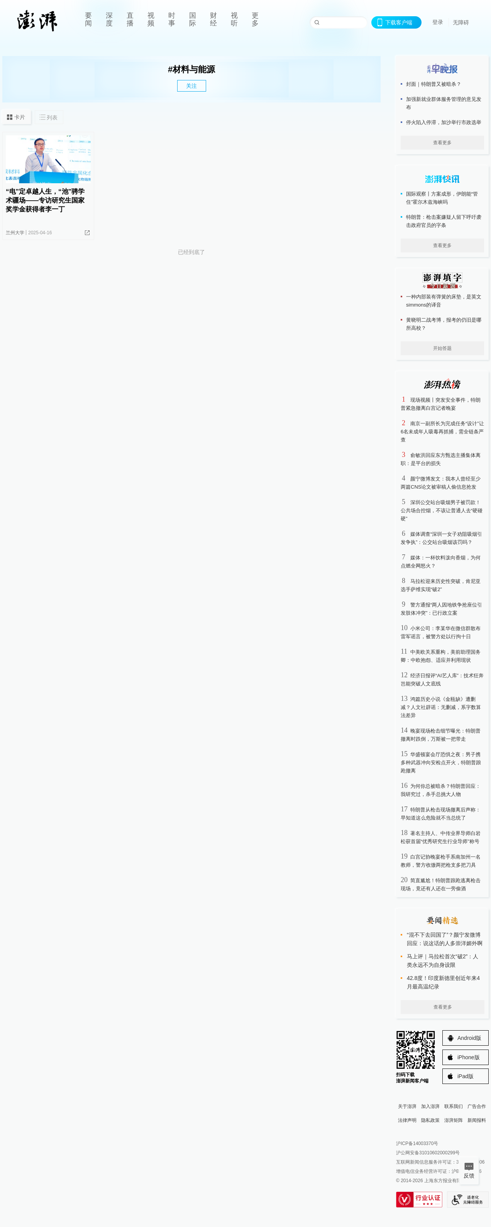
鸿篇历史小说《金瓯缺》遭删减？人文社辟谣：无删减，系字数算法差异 (441, 707)
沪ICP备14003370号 (417, 1143)
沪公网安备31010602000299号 (428, 1152)
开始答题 (442, 348)
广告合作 (476, 1106)
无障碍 (461, 22)
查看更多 (442, 142)
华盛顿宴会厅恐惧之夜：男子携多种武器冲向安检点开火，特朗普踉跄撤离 (441, 763)
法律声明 (407, 1120)
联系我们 (453, 1106)
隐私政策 (430, 1120)
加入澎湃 (430, 1106)
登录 (437, 22)
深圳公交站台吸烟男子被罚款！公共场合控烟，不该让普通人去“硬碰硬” (442, 510)
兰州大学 (15, 232)
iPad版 (465, 1076)
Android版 (469, 1038)
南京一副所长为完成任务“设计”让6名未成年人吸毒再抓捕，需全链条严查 (442, 432)
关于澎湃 (407, 1106)
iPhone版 (468, 1057)
